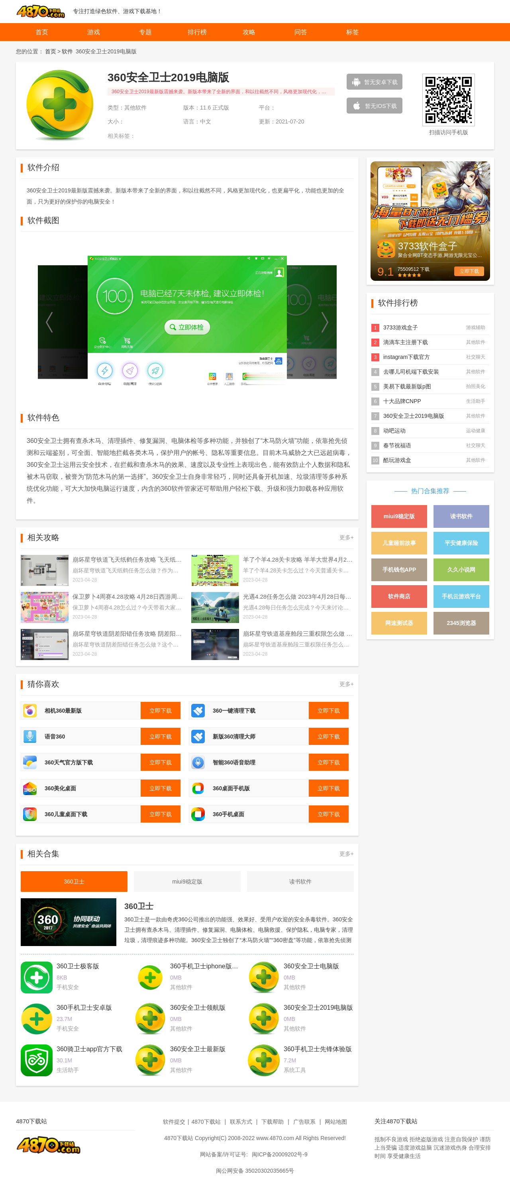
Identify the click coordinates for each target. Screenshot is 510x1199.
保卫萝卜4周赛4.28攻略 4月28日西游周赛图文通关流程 (128, 596)
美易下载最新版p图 (407, 386)
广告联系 (304, 1122)
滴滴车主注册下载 (405, 342)
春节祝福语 (397, 445)
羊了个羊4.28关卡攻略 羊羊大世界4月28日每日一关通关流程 (298, 559)
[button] (50, 322)
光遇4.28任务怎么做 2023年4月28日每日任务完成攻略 (298, 596)
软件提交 (174, 1122)
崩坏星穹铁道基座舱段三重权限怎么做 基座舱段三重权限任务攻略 (298, 633)
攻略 (249, 32)
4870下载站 (205, 1122)
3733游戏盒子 (400, 327)
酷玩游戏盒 (397, 460)
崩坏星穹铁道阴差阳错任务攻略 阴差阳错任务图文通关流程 (128, 633)
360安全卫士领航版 (198, 1007)
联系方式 (241, 1122)
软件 (67, 51)
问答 (300, 32)
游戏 (93, 32)
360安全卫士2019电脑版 (318, 1007)
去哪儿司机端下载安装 (411, 371)
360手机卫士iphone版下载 (207, 966)
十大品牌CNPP (402, 401)
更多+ (346, 537)
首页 (41, 32)
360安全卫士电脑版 (311, 966)
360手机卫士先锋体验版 (318, 1049)
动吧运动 (394, 430)
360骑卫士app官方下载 (89, 1049)
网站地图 (336, 1122)
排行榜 (197, 32)
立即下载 (469, 271)
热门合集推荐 (430, 491)
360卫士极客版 (78, 966)
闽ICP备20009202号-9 (280, 1154)
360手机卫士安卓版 (84, 1007)
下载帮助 (272, 1122)
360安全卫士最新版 (198, 1049)
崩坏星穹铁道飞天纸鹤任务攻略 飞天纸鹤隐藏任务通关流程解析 (128, 559)
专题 (145, 32)
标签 (352, 32)
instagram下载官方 (406, 357)
